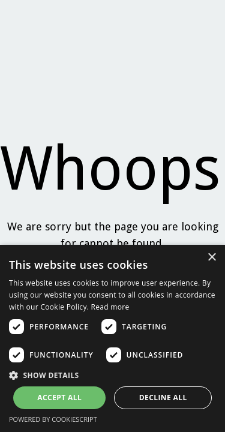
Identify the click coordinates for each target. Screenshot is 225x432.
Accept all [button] (59, 397)
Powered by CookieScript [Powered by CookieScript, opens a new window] (53, 419)
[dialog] (112, 338)
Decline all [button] (163, 397)
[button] (112, 375)
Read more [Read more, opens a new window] (110, 307)
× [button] (211, 257)
